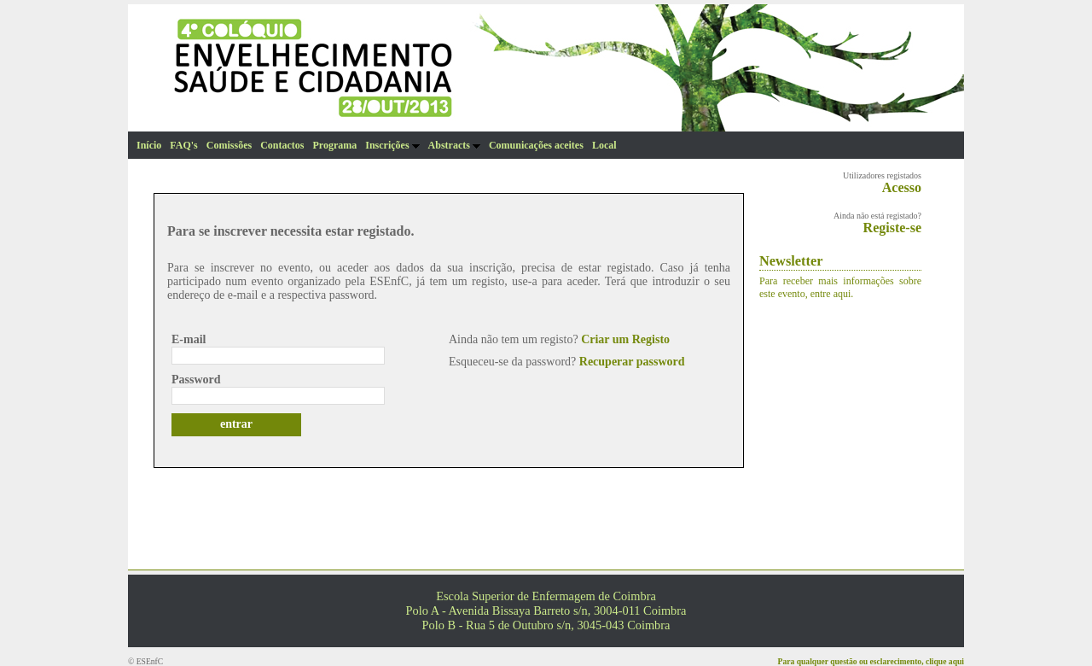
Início (148, 145)
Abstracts (454, 145)
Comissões (229, 145)
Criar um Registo (625, 339)
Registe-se (892, 227)
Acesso (901, 187)
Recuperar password (632, 361)
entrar (236, 424)
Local (604, 145)
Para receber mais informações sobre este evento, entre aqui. (840, 287)
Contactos (282, 145)
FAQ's (183, 145)
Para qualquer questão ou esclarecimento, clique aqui (871, 661)
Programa (334, 145)
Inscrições (392, 145)
